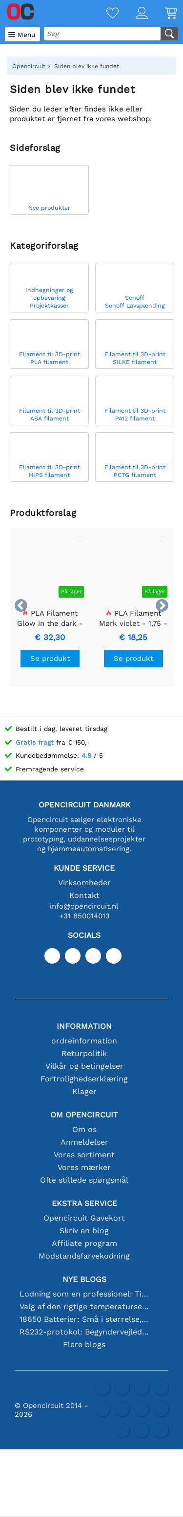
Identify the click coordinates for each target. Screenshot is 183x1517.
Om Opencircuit (84, 1114)
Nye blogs (84, 1279)
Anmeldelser (84, 1142)
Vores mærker (84, 1167)
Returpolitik (84, 1053)
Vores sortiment (84, 1154)
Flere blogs (84, 1344)
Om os (84, 1129)
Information (84, 1026)
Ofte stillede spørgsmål (84, 1180)
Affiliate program (84, 1243)
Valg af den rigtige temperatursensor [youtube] (84, 1306)
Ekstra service (84, 1203)
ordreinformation (84, 1040)
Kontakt (84, 895)
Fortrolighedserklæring (84, 1078)
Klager (84, 1091)
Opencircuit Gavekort (84, 1218)
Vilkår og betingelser (84, 1066)
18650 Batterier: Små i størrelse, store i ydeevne (84, 1319)
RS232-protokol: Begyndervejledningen (84, 1331)
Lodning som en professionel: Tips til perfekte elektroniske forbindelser (84, 1293)
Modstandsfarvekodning (84, 1256)
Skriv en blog (84, 1230)
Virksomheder (84, 882)
